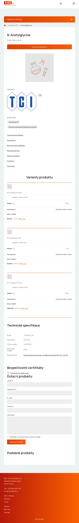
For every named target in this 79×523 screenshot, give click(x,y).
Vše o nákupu (9, 496)
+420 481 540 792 (14, 488)
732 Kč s (19, 219)
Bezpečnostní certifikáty (16, 145)
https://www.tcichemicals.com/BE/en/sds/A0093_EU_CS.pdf (46, 355)
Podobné (10, 161)
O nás (6, 502)
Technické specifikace (15, 135)
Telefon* (10, 406)
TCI (40, 95)
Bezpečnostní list (13, 151)
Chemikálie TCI (13, 25)
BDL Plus (7, 509)
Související (11, 166)
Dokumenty (11, 140)
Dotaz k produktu (13, 156)
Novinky (7, 499)
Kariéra (6, 506)
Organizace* (11, 389)
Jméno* (10, 381)
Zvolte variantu (39, 47)
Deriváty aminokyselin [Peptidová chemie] (22, 127)
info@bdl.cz (13, 491)
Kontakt (7, 512)
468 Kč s (19, 264)
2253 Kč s (21, 308)
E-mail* (9, 398)
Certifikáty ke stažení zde (19, 373)
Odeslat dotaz (16, 442)
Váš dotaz (10, 415)
